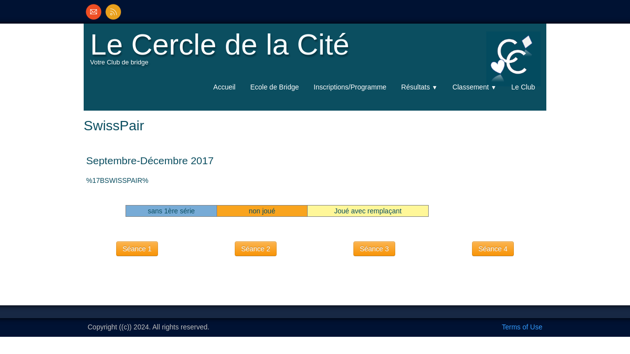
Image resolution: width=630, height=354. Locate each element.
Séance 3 (374, 249)
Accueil (224, 87)
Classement (474, 87)
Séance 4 (492, 249)
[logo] (222, 52)
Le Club (523, 87)
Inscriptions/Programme (350, 87)
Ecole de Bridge (274, 87)
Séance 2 (255, 249)
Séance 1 (137, 249)
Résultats (419, 87)
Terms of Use (522, 327)
